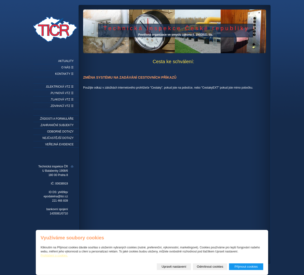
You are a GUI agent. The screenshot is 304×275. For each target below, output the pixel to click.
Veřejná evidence (59, 144)
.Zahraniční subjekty (57, 125)
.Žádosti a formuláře (56, 118)
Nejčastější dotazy (58, 138)
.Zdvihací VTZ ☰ (62, 106)
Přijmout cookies (246, 266)
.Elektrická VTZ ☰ (60, 86)
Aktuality (66, 61)
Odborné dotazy (60, 131)
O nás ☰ (67, 67)
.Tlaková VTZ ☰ (62, 99)
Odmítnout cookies (210, 266)
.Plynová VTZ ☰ (62, 93)
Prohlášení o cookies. (54, 255)
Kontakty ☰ (64, 74)
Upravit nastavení (174, 266)
